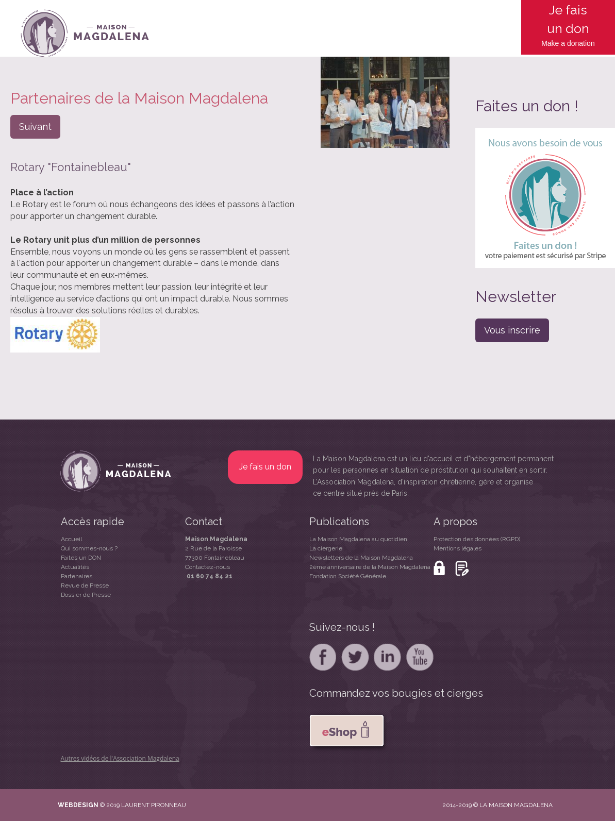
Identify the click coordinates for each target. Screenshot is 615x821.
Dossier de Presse (86, 594)
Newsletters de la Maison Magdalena (361, 557)
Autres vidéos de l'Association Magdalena (120, 758)
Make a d (556, 43)
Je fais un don (265, 467)
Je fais (568, 10)
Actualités (75, 567)
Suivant (35, 126)
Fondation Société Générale (347, 576)
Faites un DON (81, 557)
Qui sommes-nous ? (89, 548)
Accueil (71, 539)
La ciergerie (325, 548)
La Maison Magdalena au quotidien (358, 539)
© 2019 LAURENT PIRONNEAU (143, 805)
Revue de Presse (85, 585)
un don (568, 28)
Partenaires (76, 576)
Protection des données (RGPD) (477, 539)
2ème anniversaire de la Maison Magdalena (369, 567)
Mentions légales (457, 548)
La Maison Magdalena (349, 459)
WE (63, 805)
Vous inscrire (512, 330)
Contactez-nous (207, 567)
